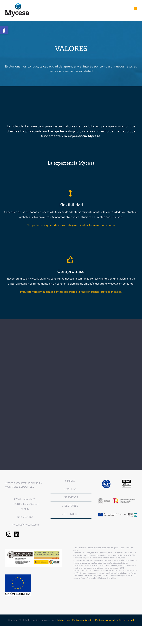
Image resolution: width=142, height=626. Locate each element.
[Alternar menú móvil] (135, 8)
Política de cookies (104, 620)
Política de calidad (125, 620)
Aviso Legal (64, 620)
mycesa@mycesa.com (25, 525)
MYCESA (71, 489)
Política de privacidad (82, 620)
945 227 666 (25, 517)
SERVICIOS (71, 497)
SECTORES (71, 506)
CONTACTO (71, 514)
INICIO (71, 481)
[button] (4, 30)
